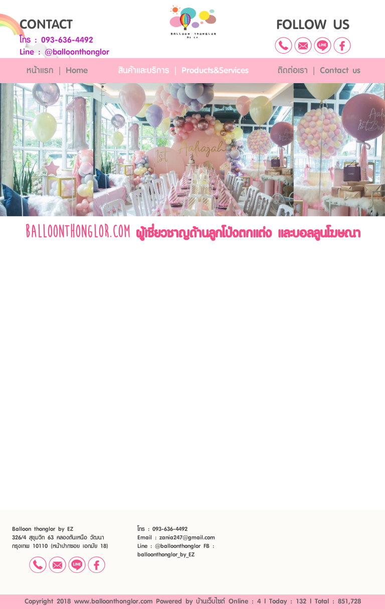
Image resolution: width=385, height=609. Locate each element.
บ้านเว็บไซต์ (210, 601)
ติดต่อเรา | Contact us (319, 71)
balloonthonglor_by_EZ (166, 554)
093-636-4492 (67, 40)
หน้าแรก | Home (57, 71)
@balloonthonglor (77, 52)
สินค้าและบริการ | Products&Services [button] (183, 71)
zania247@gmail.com (187, 537)
